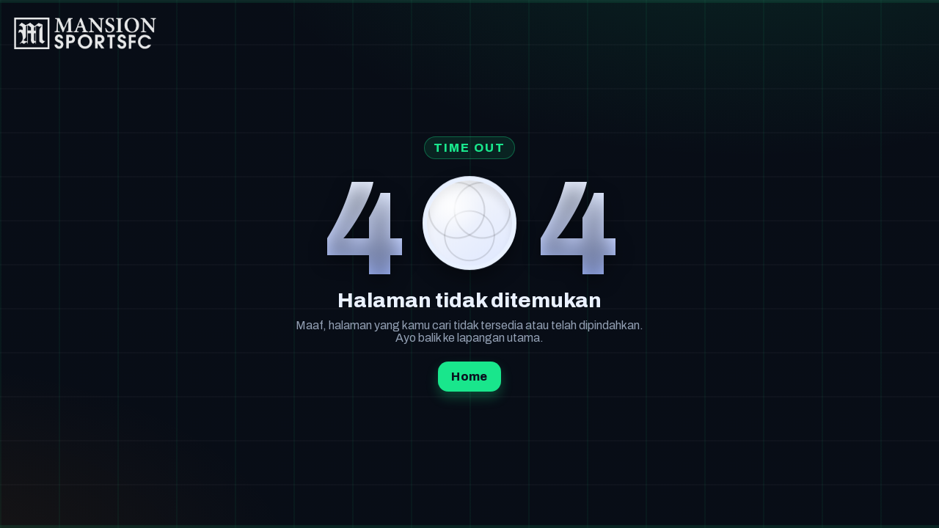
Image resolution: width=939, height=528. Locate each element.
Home (469, 376)
